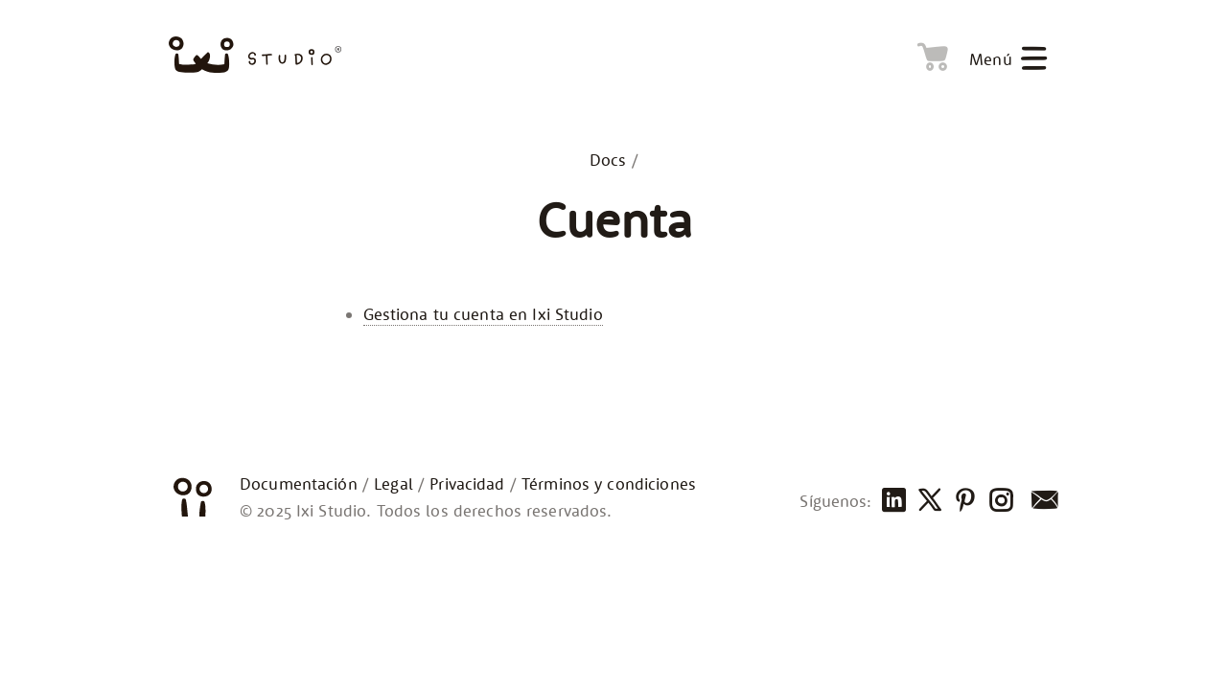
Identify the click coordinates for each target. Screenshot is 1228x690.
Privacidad (466, 483)
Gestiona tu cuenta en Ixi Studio (483, 314)
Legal (393, 483)
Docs (608, 160)
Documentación (299, 483)
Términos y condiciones (608, 483)
